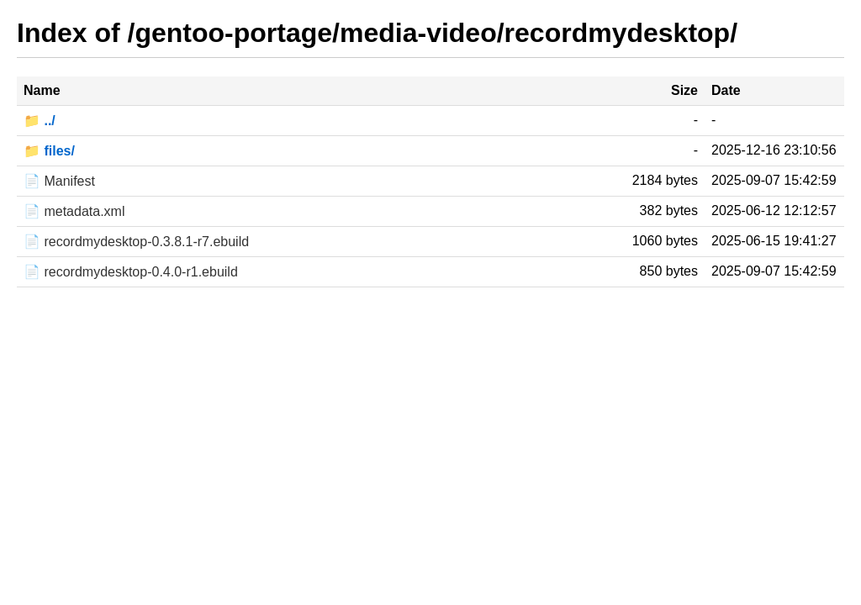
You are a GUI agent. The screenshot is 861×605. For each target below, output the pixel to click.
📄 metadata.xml (74, 211)
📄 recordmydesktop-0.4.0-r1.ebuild (131, 272)
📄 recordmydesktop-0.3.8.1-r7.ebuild (136, 241)
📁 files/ (49, 151)
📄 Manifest (59, 181)
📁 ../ (39, 120)
